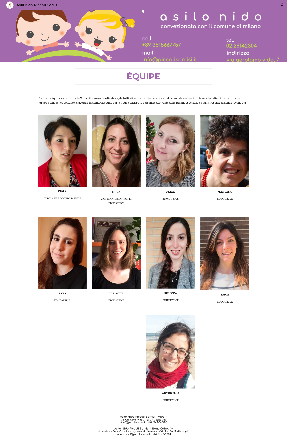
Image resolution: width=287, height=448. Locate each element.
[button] (282, 5)
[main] (143, 76)
